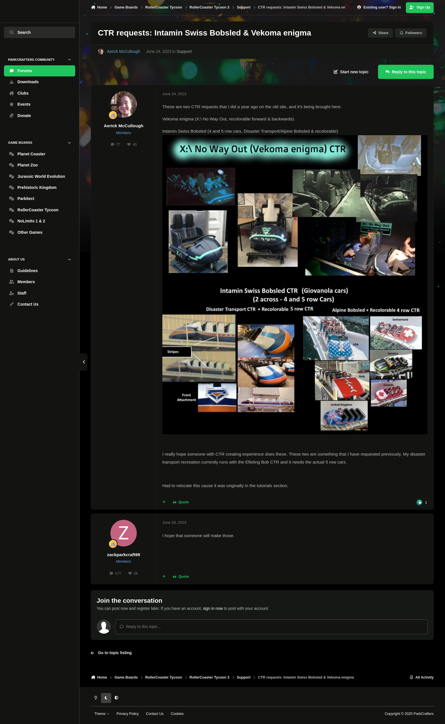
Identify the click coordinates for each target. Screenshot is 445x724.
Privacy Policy (127, 714)
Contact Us (154, 714)
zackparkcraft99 (123, 554)
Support (184, 51)
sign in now (213, 608)
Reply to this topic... (140, 626)
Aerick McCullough (123, 125)
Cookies (177, 714)
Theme (102, 714)
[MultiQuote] (164, 502)
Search (20, 32)
